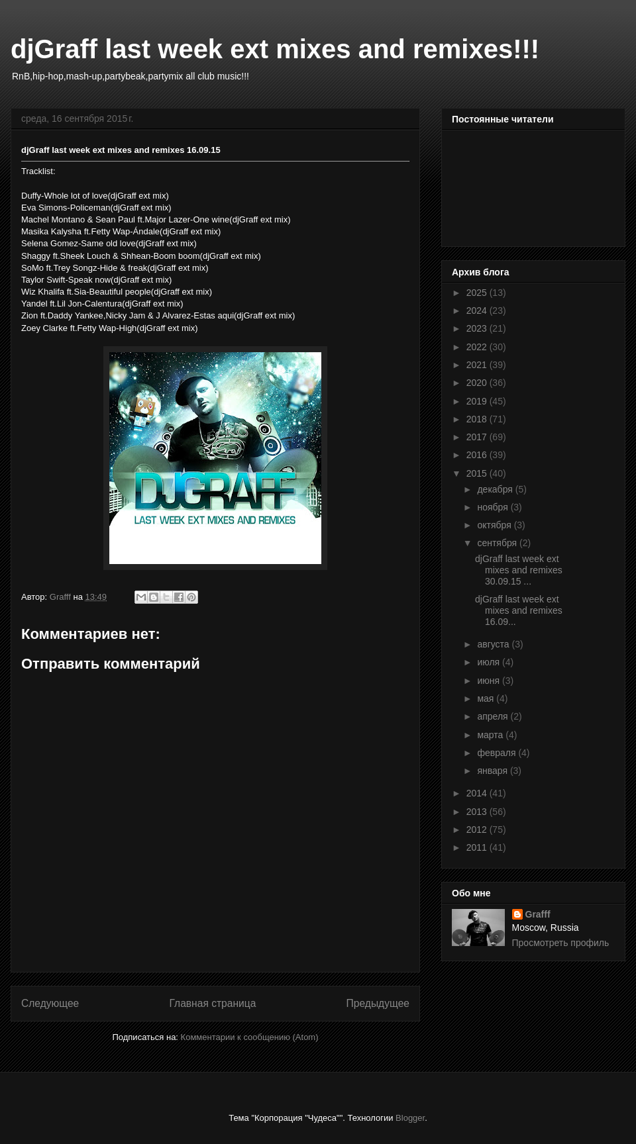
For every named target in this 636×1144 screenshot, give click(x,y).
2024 (478, 310)
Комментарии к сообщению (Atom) (250, 1037)
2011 (478, 847)
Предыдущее (377, 1003)
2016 (478, 455)
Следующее (50, 1003)
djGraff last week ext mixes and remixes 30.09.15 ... (518, 570)
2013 (478, 811)
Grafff (538, 914)
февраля (497, 752)
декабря (496, 489)
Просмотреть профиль (561, 942)
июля (489, 662)
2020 (478, 382)
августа (494, 644)
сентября (498, 543)
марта (491, 735)
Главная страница (212, 1003)
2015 (478, 473)
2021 (478, 364)
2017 (478, 437)
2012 (478, 829)
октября (495, 525)
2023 (478, 328)
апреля (493, 716)
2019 (478, 401)
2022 (478, 347)
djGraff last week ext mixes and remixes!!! (275, 49)
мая (486, 698)
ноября (493, 507)
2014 (478, 793)
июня (489, 680)
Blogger (410, 1118)
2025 (478, 292)
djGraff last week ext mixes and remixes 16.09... (518, 610)
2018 (478, 419)
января (493, 770)
